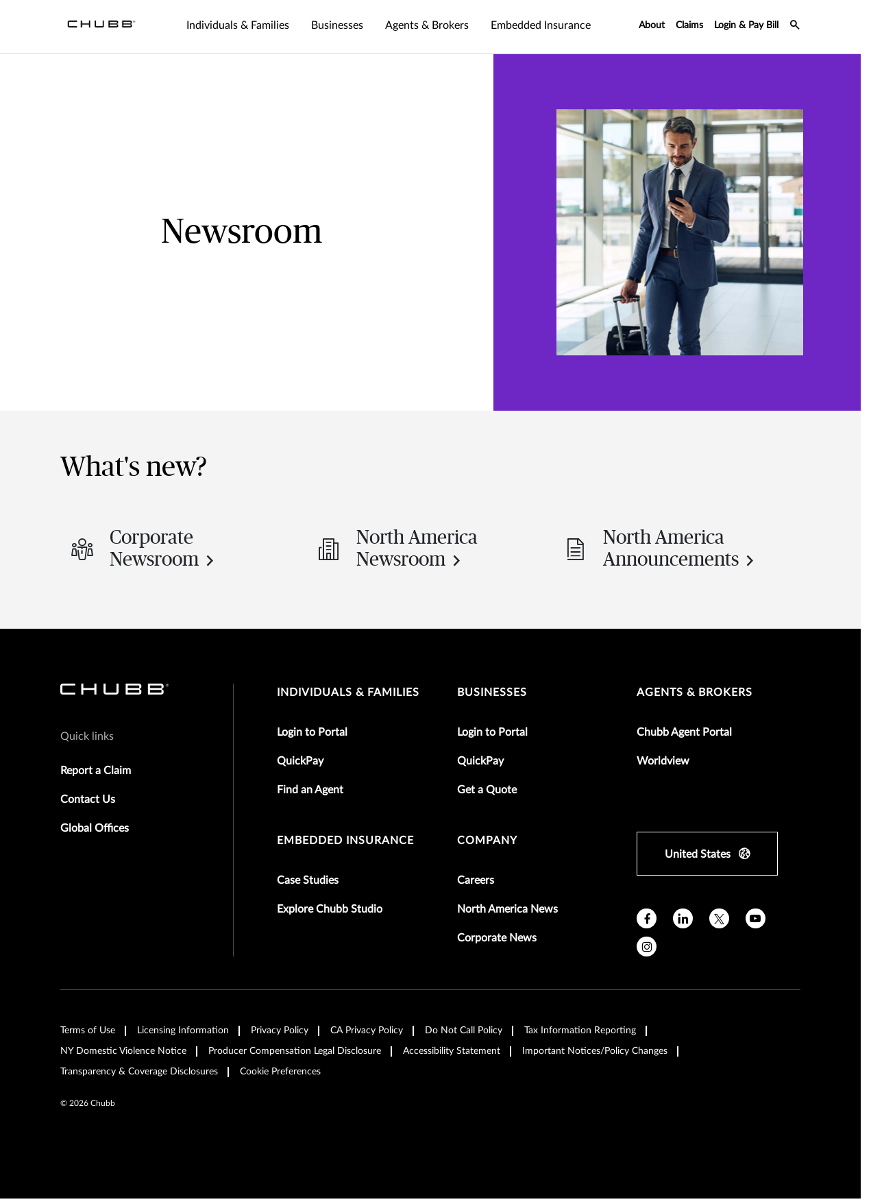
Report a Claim (95, 770)
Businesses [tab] (337, 25)
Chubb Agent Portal (684, 732)
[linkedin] (683, 918)
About (652, 25)
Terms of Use (87, 1030)
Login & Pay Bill (746, 25)
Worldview (663, 761)
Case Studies (308, 880)
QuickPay (300, 761)
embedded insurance (345, 840)
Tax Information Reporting (580, 1030)
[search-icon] (794, 27)
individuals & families (348, 692)
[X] (719, 918)
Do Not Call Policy (463, 1030)
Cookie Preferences (280, 1071)
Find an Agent (310, 789)
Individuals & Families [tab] (237, 25)
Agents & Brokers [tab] (427, 25)
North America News (507, 909)
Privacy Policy (279, 1030)
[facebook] (647, 918)
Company (487, 840)
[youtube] (755, 918)
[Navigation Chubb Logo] (101, 26)
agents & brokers (694, 692)
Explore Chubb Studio (329, 909)
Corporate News (497, 937)
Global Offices (94, 828)
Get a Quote (487, 789)
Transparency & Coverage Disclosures (139, 1071)
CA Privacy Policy (366, 1030)
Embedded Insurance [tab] (541, 25)
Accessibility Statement (451, 1051)
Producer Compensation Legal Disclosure (294, 1051)
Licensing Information (183, 1030)
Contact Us (87, 799)
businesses (492, 692)
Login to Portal (312, 732)
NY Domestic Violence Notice (123, 1051)
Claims (689, 25)
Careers (475, 880)
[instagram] (647, 946)
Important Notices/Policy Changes (594, 1051)
